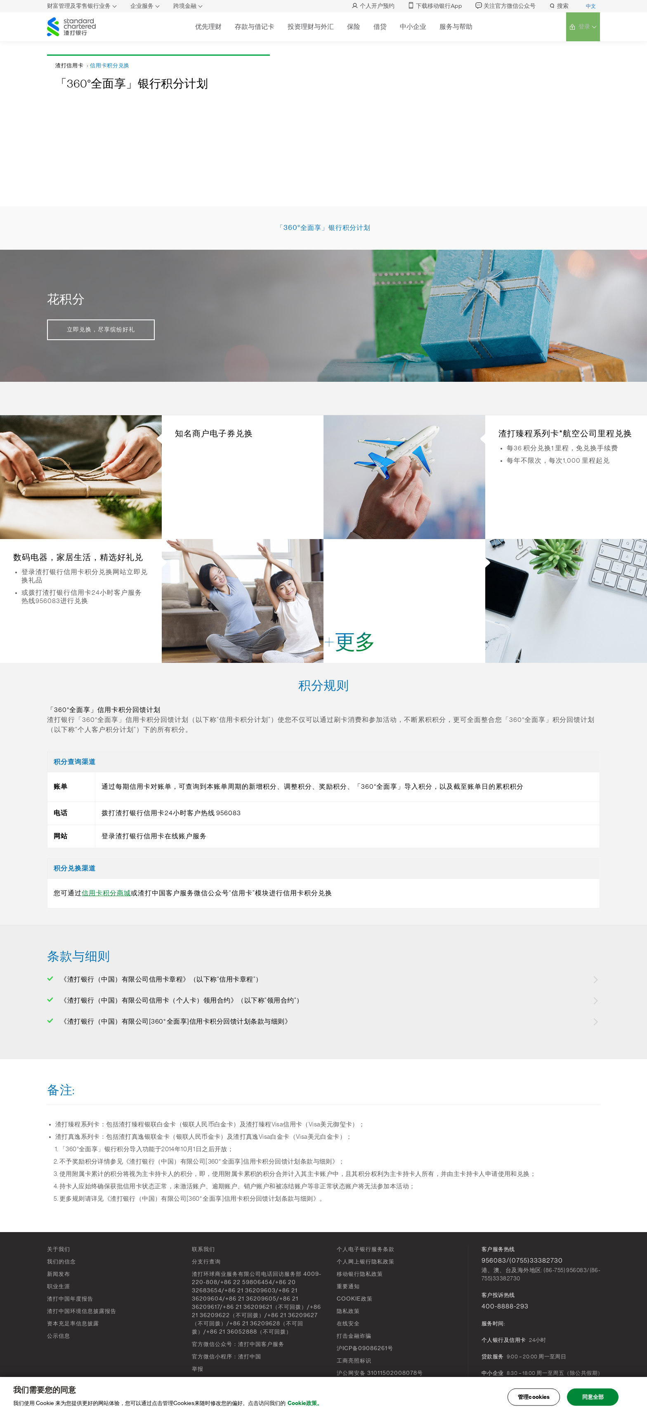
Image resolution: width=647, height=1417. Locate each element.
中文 (591, 6)
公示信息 (58, 1336)
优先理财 (207, 26)
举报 (197, 1369)
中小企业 (412, 26)
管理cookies (534, 1398)
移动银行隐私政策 (360, 1274)
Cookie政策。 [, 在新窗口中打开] (305, 1405)
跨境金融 (184, 6)
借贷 (379, 26)
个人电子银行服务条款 (365, 1249)
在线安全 (348, 1323)
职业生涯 (58, 1286)
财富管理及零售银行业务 (79, 6)
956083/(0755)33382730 (522, 1260)
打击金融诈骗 (354, 1336)
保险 (352, 26)
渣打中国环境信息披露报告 (81, 1311)
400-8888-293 (505, 1306)
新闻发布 (58, 1274)
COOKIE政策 (355, 1298)
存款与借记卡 (254, 26)
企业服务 (141, 6)
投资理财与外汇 (310, 26)
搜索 (559, 6)
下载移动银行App (435, 6)
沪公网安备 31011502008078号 (380, 1373)
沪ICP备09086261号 (365, 1348)
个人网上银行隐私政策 (365, 1261)
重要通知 (348, 1286)
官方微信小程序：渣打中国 (226, 1356)
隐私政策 (348, 1311)
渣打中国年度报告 (70, 1298)
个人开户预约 (373, 6)
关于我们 (58, 1249)
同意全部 (593, 1398)
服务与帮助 (455, 26)
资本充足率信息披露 (73, 1323)
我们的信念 (61, 1261)
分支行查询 (206, 1261)
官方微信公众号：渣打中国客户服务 (238, 1344)
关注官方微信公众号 (505, 6)
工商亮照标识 (354, 1360)
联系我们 (203, 1249)
